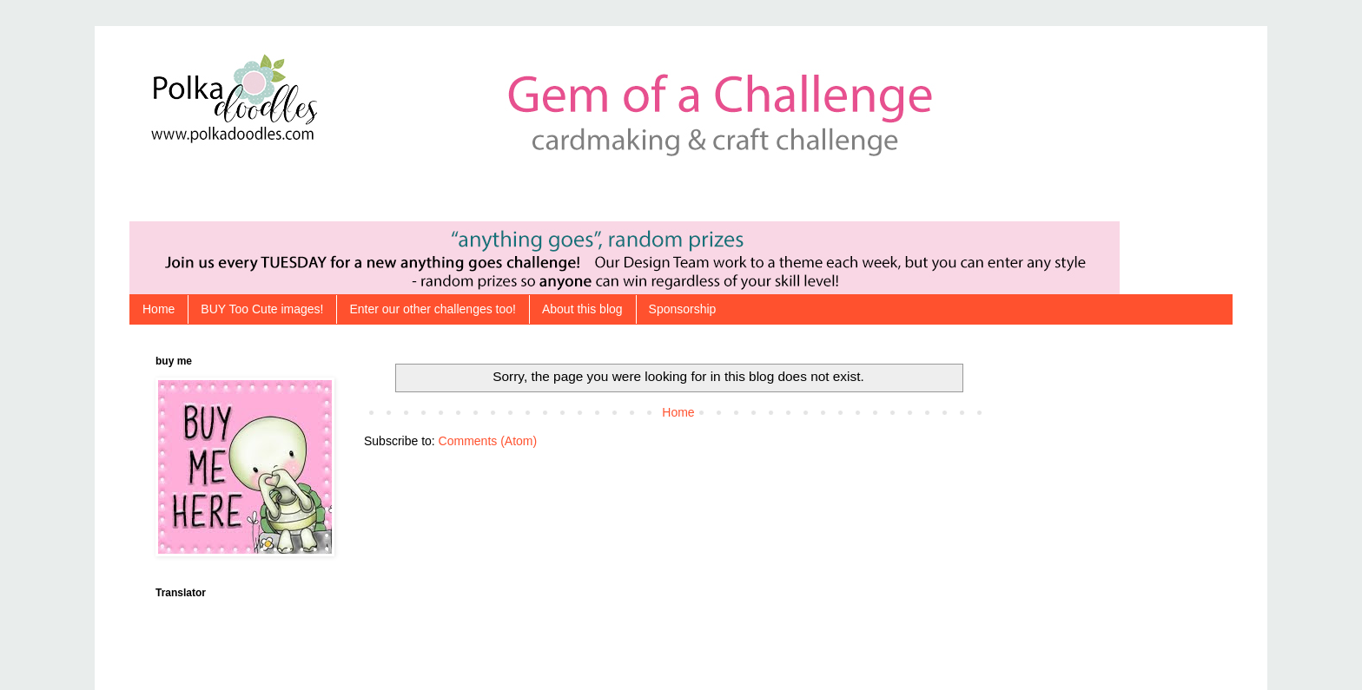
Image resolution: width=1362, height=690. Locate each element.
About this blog (582, 309)
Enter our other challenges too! (432, 309)
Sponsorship (683, 309)
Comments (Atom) (488, 441)
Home (158, 309)
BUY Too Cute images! (262, 309)
